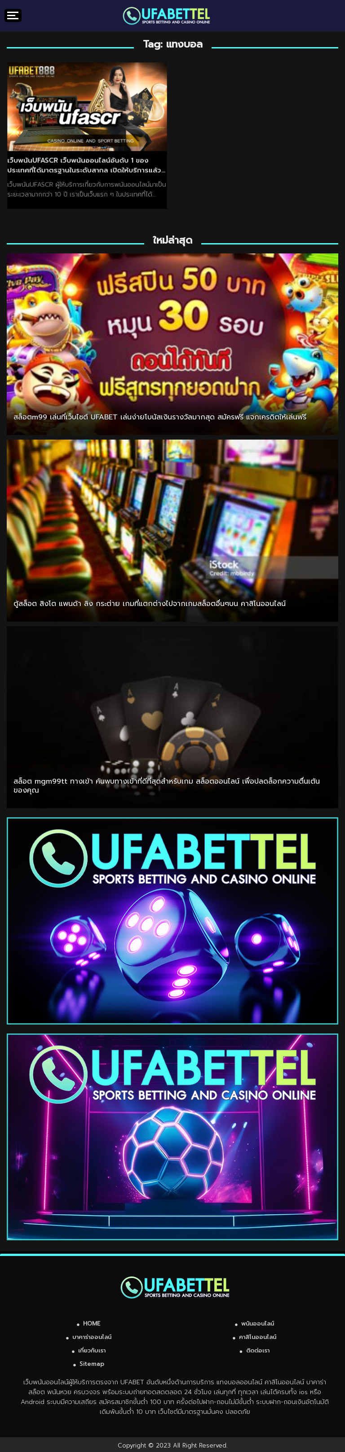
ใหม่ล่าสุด (172, 240)
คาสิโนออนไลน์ (257, 1337)
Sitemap (92, 1364)
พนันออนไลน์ (257, 1323)
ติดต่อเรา (258, 1350)
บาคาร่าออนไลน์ (91, 1337)
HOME (92, 1323)
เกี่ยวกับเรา (92, 1350)
